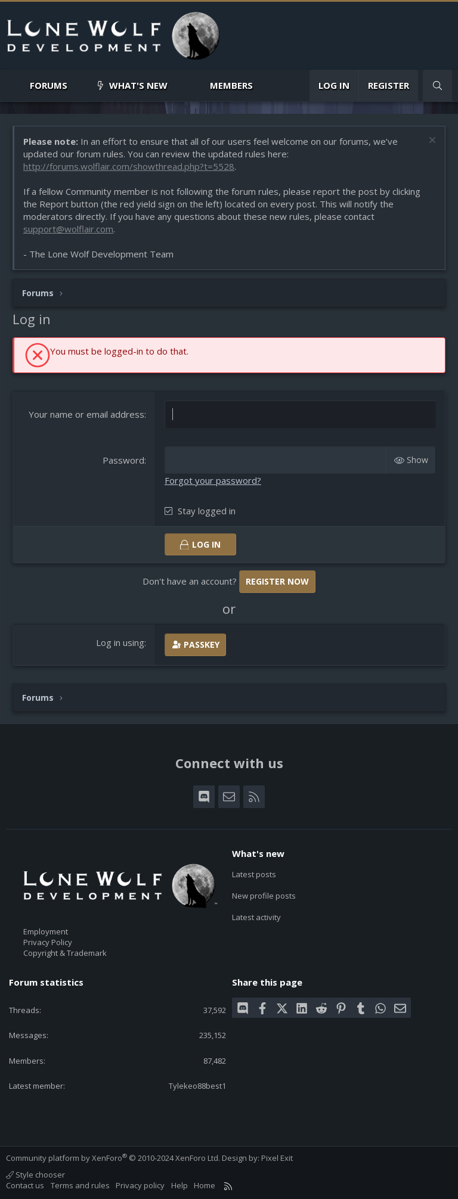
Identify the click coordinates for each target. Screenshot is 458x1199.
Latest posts (254, 874)
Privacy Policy (47, 942)
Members (231, 85)
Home (204, 1185)
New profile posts (264, 895)
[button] (77, 85)
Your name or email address (86, 414)
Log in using (120, 642)
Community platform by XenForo (113, 1158)
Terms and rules (80, 1185)
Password (123, 460)
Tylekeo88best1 (197, 1085)
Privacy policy (140, 1185)
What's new (138, 85)
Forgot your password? (213, 480)
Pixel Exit (277, 1158)
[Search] (437, 85)
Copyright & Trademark (65, 953)
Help (179, 1185)
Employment (45, 931)
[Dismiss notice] (431, 141)
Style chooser (35, 1174)
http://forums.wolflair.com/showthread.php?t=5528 (128, 166)
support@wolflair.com (68, 229)
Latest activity (256, 917)
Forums (48, 85)
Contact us (25, 1185)
